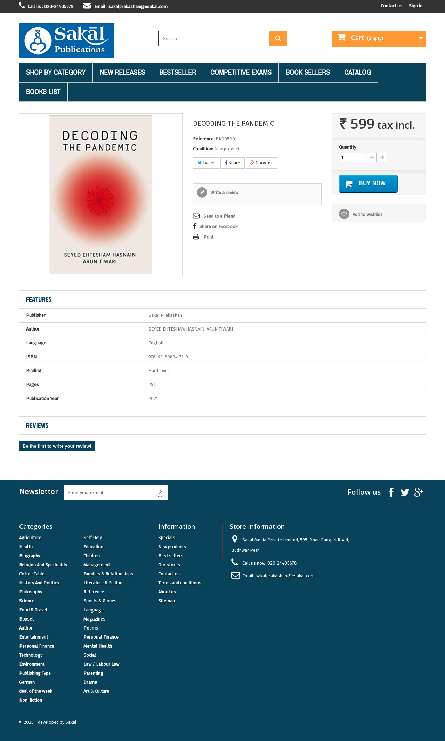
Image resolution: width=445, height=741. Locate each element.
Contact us (391, 5)
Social (89, 655)
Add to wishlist (366, 214)
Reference (93, 591)
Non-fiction (30, 700)
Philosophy (30, 591)
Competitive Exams (241, 72)
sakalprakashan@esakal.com (285, 575)
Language (93, 610)
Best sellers (170, 555)
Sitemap (166, 600)
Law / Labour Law (101, 664)
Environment (31, 664)
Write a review (223, 192)
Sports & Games (99, 600)
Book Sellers (308, 72)
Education (93, 546)
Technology (30, 655)
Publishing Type (35, 673)
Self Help (92, 537)
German (27, 682)
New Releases (122, 72)
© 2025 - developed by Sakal (47, 722)
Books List (43, 91)
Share (232, 162)
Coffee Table (31, 573)
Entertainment (33, 637)
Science (26, 600)
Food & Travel (33, 610)
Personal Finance (101, 637)
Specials (166, 537)
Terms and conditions (179, 582)
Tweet (206, 162)
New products (172, 546)
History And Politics (39, 582)
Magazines (94, 619)
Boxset (26, 619)
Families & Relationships (108, 573)
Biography (29, 555)
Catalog (357, 72)
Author (26, 628)
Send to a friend (219, 216)
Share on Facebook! (218, 226)
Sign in (415, 5)
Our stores (169, 564)
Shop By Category (56, 72)
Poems (90, 628)
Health (26, 546)
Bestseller (177, 72)
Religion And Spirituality (43, 564)
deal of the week (35, 691)
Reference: (204, 138)
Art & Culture (96, 691)
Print (208, 237)
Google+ (261, 162)
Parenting (93, 673)
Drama (90, 682)
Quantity (347, 147)
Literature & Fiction (102, 582)
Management (96, 564)
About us (167, 591)
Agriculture (30, 537)
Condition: (203, 148)
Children (91, 555)
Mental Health (97, 646)
